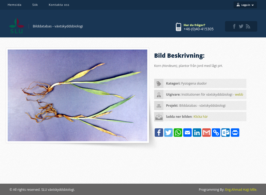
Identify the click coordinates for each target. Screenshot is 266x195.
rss (248, 26)
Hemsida (14, 5)
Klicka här (201, 116)
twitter (241, 26)
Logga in (247, 4)
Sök (35, 5)
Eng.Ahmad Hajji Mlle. (241, 189)
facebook (234, 26)
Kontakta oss (59, 5)
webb (239, 94)
